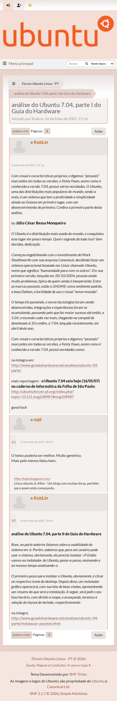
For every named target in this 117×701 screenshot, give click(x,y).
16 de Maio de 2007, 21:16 (27, 165)
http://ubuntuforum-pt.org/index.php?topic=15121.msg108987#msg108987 (42, 394)
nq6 (38, 419)
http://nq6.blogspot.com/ (32, 479)
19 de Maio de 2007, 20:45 (36, 520)
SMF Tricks (78, 674)
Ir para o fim (20, 131)
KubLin (41, 142)
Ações (99, 131)
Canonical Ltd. (58, 686)
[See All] (13, 84)
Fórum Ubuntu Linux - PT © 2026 (59, 658)
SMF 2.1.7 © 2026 (44, 693)
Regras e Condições (51, 665)
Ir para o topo (21, 635)
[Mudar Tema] (30, 5)
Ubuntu (98, 681)
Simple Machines (74, 693)
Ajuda (30, 665)
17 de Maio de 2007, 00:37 (36, 441)
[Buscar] (86, 63)
